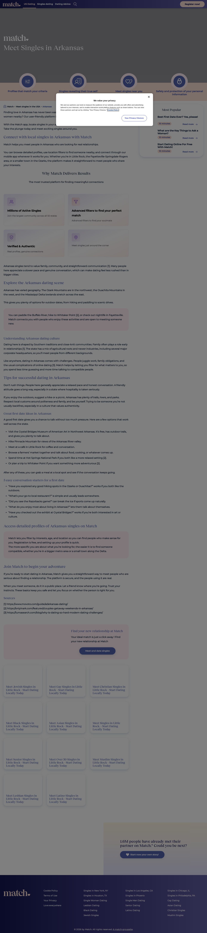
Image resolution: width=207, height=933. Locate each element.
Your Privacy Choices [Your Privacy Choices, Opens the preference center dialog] (134, 118)
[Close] (149, 97)
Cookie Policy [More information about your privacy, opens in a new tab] (113, 110)
